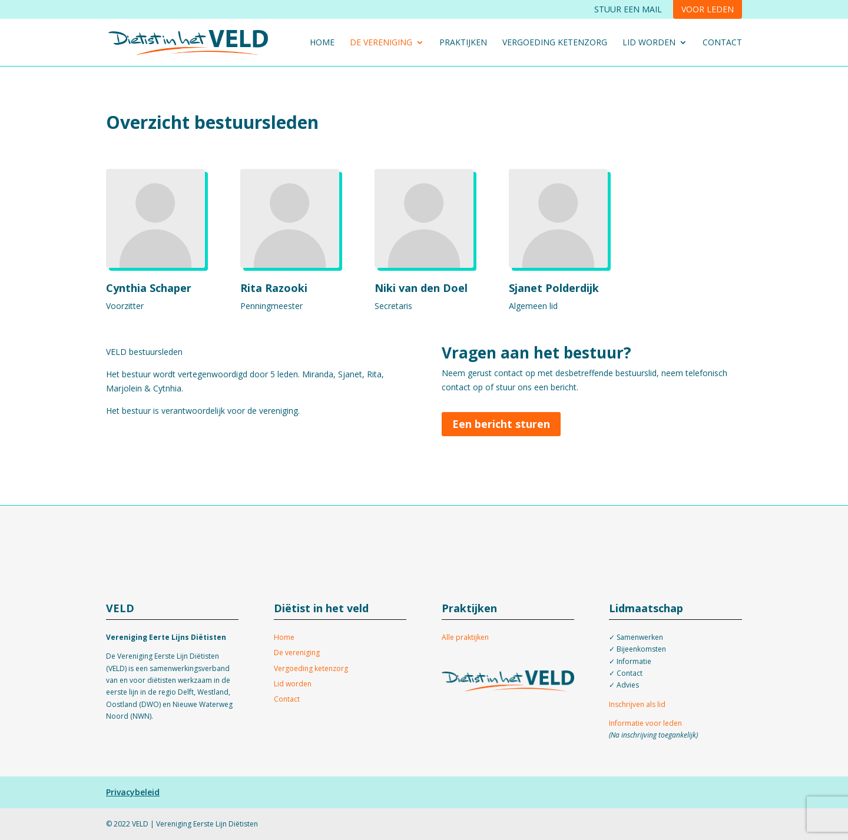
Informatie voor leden (645, 723)
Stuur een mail (628, 9)
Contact (722, 43)
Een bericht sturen (501, 424)
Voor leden (707, 9)
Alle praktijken (465, 637)
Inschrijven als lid (637, 704)
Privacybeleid (133, 792)
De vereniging (381, 43)
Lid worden (648, 43)
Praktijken (463, 43)
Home (322, 43)
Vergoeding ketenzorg (554, 43)
